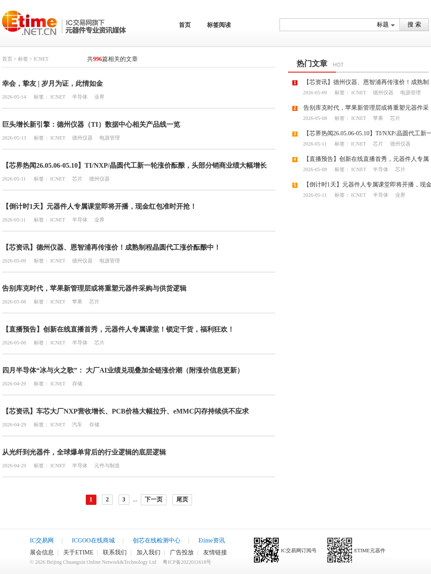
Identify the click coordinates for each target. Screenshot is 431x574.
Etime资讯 (211, 540)
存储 (76, 384)
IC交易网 (42, 540)
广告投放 (182, 552)
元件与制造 (106, 466)
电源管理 (109, 138)
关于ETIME (78, 552)
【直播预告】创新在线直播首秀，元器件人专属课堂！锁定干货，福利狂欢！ (118, 329)
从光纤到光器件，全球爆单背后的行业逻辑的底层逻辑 (84, 452)
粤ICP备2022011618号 (187, 562)
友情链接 (215, 552)
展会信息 (42, 552)
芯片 (76, 179)
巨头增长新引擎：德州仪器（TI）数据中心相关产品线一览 (91, 124)
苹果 (76, 302)
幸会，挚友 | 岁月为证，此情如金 (52, 83)
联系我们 (115, 552)
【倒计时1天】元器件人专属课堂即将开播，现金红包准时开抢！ (99, 206)
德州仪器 (82, 138)
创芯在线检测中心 (157, 540)
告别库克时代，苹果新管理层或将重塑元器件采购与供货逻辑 (94, 288)
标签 (23, 59)
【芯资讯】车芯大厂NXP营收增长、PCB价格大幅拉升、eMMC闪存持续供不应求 (125, 411)
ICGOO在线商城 (93, 540)
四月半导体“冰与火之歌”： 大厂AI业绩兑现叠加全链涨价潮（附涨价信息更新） (123, 370)
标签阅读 (219, 25)
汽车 (76, 425)
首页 (185, 25)
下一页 (154, 499)
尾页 (182, 499)
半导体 (79, 97)
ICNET (57, 97)
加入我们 (148, 552)
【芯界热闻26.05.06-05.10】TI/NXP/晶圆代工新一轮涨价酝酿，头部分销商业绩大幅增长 (134, 165)
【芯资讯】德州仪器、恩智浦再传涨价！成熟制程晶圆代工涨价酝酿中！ (111, 247)
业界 (99, 97)
